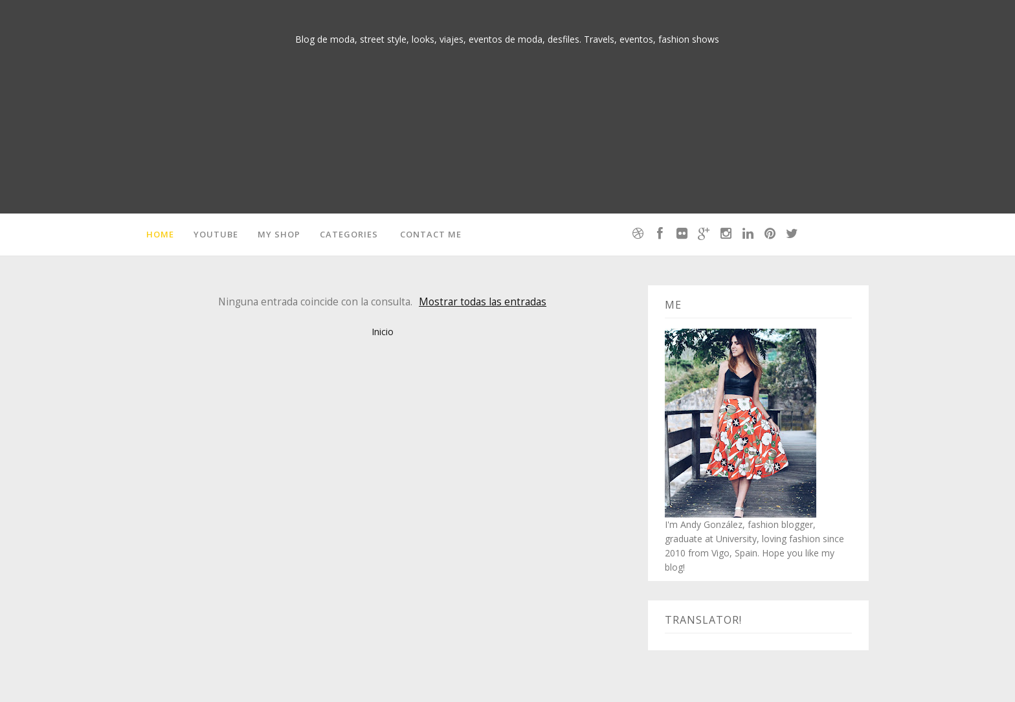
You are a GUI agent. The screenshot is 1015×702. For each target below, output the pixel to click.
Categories (349, 234)
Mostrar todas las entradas (482, 302)
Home (160, 234)
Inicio (383, 331)
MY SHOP (279, 234)
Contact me (431, 234)
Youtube (216, 234)
